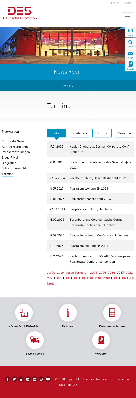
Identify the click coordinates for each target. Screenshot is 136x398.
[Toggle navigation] (127, 16)
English (115, 2)
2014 (107, 278)
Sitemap (88, 379)
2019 (67, 278)
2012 (123, 278)
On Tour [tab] (102, 133)
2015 (99, 278)
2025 (102, 272)
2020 (59, 278)
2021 (50, 278)
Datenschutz (68, 384)
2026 (93, 272)
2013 (115, 278)
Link (24, 316)
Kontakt (128, 2)
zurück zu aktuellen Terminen (67, 272)
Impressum (104, 379)
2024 (111, 272)
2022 (129, 272)
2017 (83, 278)
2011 (131, 278)
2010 (51, 283)
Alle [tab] (56, 133)
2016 (91, 278)
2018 (75, 278)
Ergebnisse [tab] (79, 133)
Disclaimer (122, 379)
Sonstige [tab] (124, 133)
